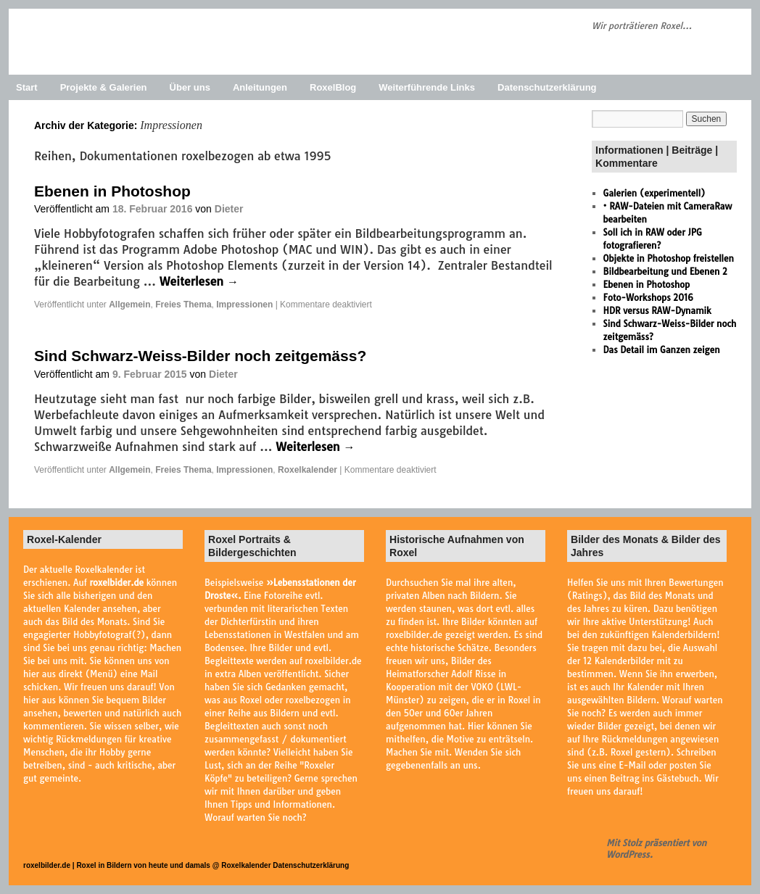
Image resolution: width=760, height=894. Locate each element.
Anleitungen (260, 87)
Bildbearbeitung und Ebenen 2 (665, 271)
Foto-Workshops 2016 (648, 297)
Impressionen (244, 304)
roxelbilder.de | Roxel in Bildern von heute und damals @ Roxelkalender (148, 865)
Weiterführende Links (427, 87)
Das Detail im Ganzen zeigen (661, 349)
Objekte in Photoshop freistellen (668, 258)
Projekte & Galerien (103, 87)
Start (27, 87)
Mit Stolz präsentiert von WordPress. (656, 848)
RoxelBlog (333, 87)
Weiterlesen (199, 281)
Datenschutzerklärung (547, 87)
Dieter (229, 209)
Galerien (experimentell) (654, 193)
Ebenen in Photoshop (112, 191)
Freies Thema (183, 304)
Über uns (190, 87)
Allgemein (129, 304)
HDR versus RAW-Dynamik (657, 310)
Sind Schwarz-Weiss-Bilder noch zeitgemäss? (200, 355)
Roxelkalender (307, 470)
